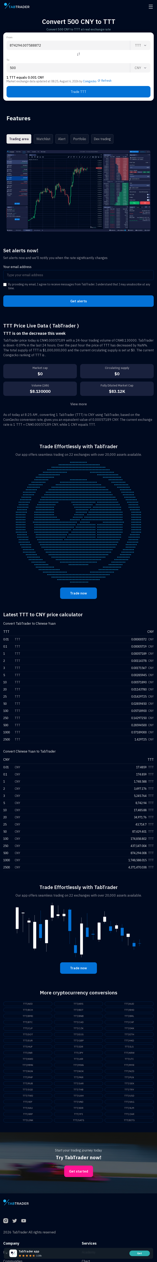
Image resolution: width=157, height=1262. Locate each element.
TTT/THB (78, 1089)
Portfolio (79, 139)
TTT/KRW (129, 1052)
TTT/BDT (78, 1009)
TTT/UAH (79, 1095)
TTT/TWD (28, 1095)
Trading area (19, 139)
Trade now (78, 593)
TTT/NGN (28, 1071)
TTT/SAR (79, 1083)
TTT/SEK (129, 1083)
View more (78, 404)
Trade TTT (78, 92)
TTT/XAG (129, 1101)
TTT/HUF (28, 1046)
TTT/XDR (78, 1107)
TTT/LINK (28, 1120)
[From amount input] (68, 45)
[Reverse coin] (78, 54)
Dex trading (102, 139)
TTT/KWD (28, 1058)
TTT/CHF (129, 1022)
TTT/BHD (129, 1009)
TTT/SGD (28, 1089)
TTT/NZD (129, 1071)
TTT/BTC (28, 1022)
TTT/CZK (78, 1028)
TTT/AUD (129, 1003)
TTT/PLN (129, 1077)
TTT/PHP (28, 1077)
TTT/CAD (79, 1022)
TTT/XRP (28, 1114)
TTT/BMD (28, 1015)
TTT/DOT (28, 1034)
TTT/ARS (78, 1003)
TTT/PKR (78, 1077)
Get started (78, 1171)
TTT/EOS (79, 1034)
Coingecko (89, 81)
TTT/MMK (27, 1065)
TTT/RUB (28, 1083)
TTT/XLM (129, 1107)
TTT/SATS (78, 1120)
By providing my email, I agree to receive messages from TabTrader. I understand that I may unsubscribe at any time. (79, 286)
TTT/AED (28, 1003)
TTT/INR (28, 1052)
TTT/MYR (129, 1065)
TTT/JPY (78, 1052)
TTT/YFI (78, 1114)
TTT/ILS (129, 1046)
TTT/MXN (78, 1065)
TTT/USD (129, 1095)
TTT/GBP (79, 1040)
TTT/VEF (28, 1101)
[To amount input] (68, 68)
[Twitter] (14, 1220)
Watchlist (43, 139)
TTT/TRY (129, 1089)
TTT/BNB (79, 1015)
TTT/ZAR (129, 1114)
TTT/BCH (28, 1009)
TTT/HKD (129, 1040)
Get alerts (78, 301)
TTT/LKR (78, 1058)
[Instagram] (5, 1220)
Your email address (17, 266)
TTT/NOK (79, 1071)
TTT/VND (78, 1101)
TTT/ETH (129, 1034)
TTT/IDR (78, 1046)
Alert (61, 139)
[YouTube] (23, 1220)
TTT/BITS (129, 1120)
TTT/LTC (129, 1058)
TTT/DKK (129, 1028)
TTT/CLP (28, 1028)
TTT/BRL (129, 1015)
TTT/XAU (28, 1107)
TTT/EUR (28, 1040)
